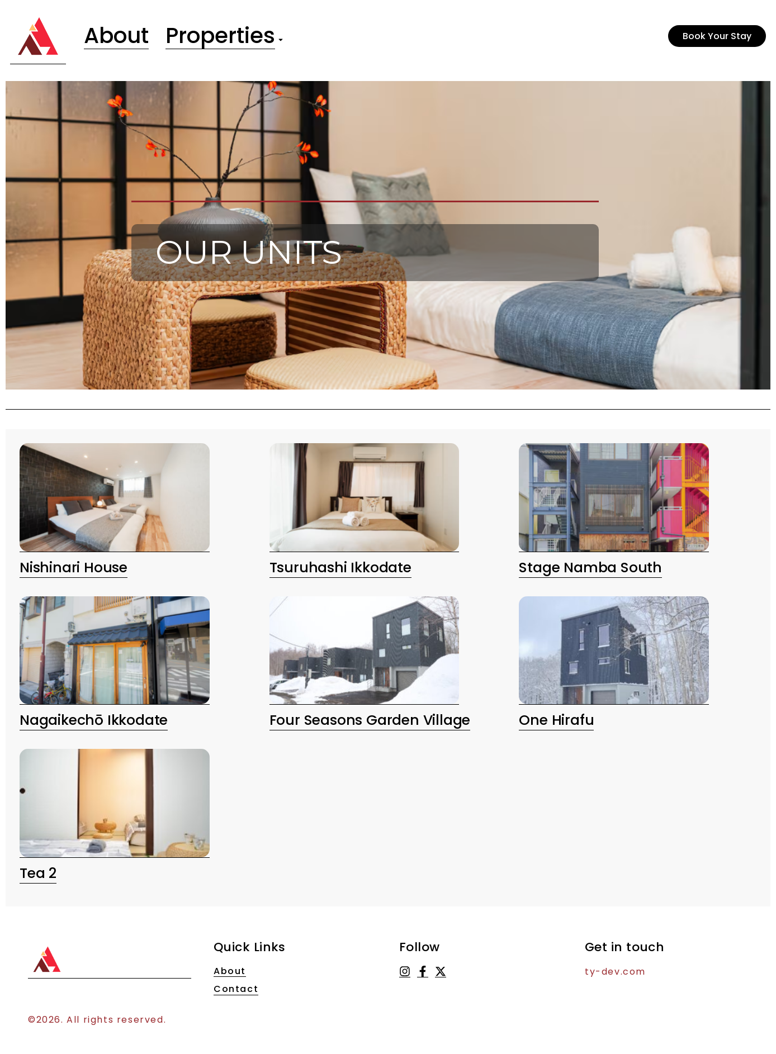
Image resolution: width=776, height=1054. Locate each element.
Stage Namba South (590, 567)
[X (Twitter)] (440, 971)
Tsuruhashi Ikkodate (340, 567)
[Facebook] (422, 971)
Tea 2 (38, 873)
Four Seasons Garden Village (370, 720)
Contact (236, 989)
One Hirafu (556, 720)
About (118, 36)
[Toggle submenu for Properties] (286, 36)
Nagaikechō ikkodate (94, 720)
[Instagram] (404, 971)
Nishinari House (73, 567)
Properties (225, 36)
